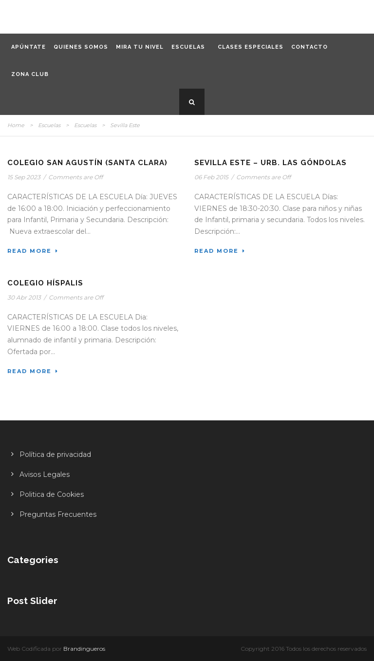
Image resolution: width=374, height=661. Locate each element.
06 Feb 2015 (211, 177)
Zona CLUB (30, 74)
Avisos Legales (44, 474)
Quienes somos (81, 47)
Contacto (309, 47)
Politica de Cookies (51, 494)
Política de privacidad (55, 454)
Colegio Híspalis (45, 283)
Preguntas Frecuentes (57, 514)
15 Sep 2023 (23, 177)
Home (15, 125)
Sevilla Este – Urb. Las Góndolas (270, 162)
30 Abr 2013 (24, 297)
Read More (32, 250)
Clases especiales (250, 47)
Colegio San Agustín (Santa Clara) (87, 162)
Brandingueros (84, 648)
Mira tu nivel (140, 47)
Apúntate (28, 47)
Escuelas (188, 47)
